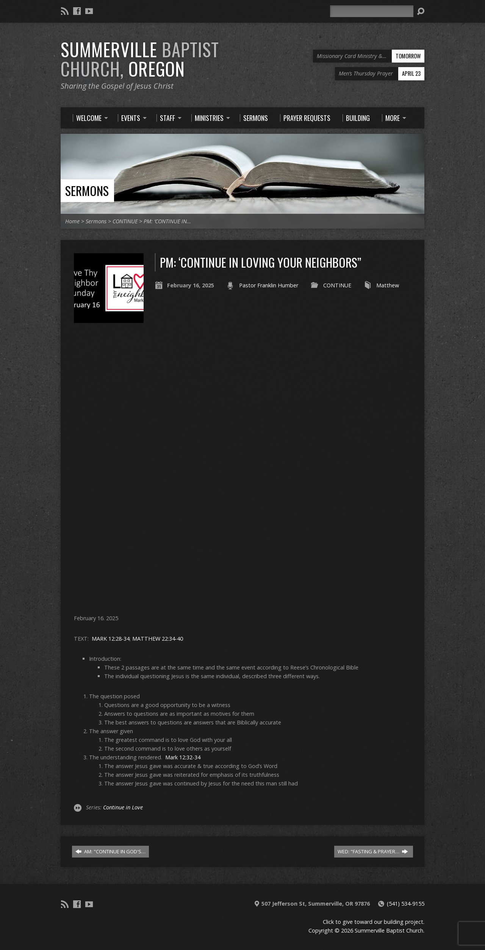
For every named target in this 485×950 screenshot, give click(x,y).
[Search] (371, 11)
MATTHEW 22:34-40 (157, 638)
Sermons (87, 190)
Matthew (387, 285)
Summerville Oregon (140, 59)
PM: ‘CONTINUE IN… (167, 221)
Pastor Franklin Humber (268, 285)
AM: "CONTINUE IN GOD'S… (110, 851)
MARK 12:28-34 (111, 638)
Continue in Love (123, 807)
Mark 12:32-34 (182, 757)
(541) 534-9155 (405, 903)
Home (72, 221)
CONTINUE (125, 221)
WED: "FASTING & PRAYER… (373, 851)
